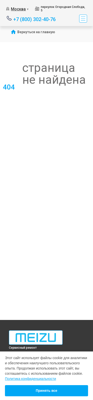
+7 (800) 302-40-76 (34, 19)
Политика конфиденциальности (30, 379)
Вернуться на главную (36, 32)
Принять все (46, 391)
